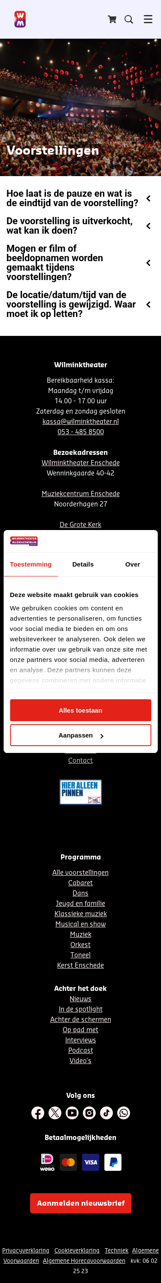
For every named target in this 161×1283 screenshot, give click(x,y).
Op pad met (80, 1030)
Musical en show (80, 924)
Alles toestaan (81, 710)
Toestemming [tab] (31, 564)
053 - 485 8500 (81, 432)
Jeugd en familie (80, 904)
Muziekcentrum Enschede (81, 494)
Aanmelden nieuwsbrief (81, 1203)
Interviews (80, 1040)
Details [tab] (83, 564)
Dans (80, 893)
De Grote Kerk (80, 525)
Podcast (80, 1051)
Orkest (80, 945)
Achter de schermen (80, 1020)
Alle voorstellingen (80, 873)
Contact (80, 761)
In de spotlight (81, 1009)
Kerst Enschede (80, 966)
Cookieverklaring (77, 1250)
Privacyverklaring (25, 1250)
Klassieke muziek (81, 914)
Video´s (80, 1061)
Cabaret (80, 883)
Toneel (80, 955)
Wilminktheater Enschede (81, 463)
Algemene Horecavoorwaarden (84, 1261)
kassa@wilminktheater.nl (81, 422)
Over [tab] (132, 564)
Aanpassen (80, 735)
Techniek (116, 1250)
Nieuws (80, 999)
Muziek (80, 935)
